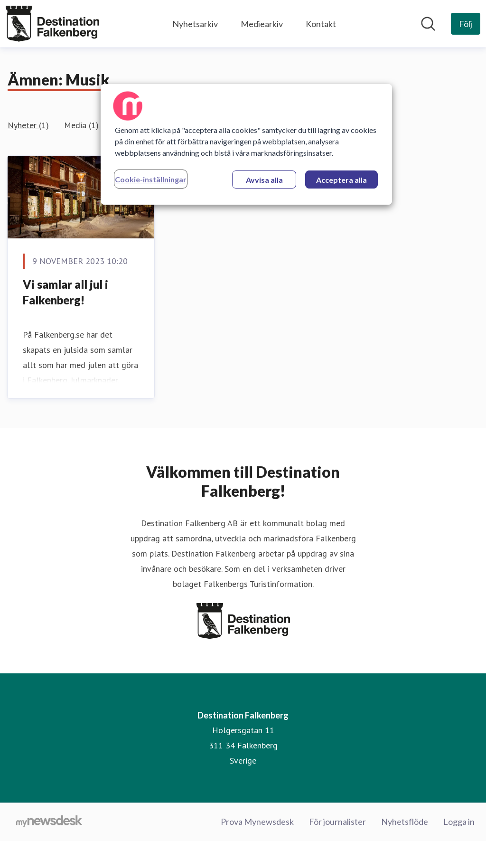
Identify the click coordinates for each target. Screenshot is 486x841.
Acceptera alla (341, 179)
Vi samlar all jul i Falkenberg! (65, 292)
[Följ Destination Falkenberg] (465, 24)
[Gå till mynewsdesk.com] (49, 822)
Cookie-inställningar (151, 179)
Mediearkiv (262, 24)
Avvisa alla (264, 179)
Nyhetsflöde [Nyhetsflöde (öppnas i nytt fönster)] (404, 821)
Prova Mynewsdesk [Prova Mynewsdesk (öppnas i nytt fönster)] (257, 821)
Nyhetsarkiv (195, 24)
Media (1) (81, 125)
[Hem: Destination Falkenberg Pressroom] (52, 24)
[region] (246, 144)
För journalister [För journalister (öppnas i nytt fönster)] (337, 821)
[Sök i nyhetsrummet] (428, 23)
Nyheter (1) (28, 125)
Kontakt (321, 24)
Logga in (459, 821)
